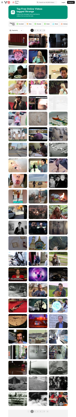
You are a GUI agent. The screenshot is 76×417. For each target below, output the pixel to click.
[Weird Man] (38, 72)
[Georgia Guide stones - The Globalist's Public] (58, 321)
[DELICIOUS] (17, 87)
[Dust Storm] (38, 368)
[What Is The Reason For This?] (38, 181)
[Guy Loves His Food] (17, 72)
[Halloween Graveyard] (38, 306)
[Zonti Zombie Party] (58, 181)
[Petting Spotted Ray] (58, 243)
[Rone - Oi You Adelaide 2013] (58, 134)
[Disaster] (37, 24)
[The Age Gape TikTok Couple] (17, 119)
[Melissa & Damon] (17, 243)
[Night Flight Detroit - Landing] (58, 274)
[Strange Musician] (58, 399)
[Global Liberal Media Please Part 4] (58, 337)
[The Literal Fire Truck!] (17, 212)
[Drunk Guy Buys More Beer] (58, 352)
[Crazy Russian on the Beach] (17, 165)
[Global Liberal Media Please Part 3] (58, 103)
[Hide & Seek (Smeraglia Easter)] (58, 41)
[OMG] (17, 103)
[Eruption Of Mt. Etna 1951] (38, 399)
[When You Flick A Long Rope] (17, 306)
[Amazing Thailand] (38, 243)
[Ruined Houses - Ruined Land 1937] (17, 383)
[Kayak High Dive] (58, 119)
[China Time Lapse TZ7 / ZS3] (17, 150)
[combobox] (15, 30)
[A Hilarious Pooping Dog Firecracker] (58, 197)
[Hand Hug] (38, 165)
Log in (63, 2)
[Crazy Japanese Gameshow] (38, 87)
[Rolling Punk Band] (58, 56)
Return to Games (17, 2)
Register (70, 2)
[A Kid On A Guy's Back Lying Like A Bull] (38, 197)
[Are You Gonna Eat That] (58, 290)
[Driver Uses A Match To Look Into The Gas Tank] (38, 352)
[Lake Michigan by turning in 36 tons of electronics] (38, 337)
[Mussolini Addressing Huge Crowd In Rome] (38, 383)
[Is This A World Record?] (58, 165)
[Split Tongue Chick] (17, 181)
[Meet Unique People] (17, 197)
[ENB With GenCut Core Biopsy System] (38, 103)
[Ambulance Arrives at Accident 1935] (17, 290)
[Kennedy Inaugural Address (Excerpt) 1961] (58, 383)
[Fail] (17, 41)
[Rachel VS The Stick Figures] (58, 306)
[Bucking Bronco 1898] (17, 399)
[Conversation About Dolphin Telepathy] (38, 56)
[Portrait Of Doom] (58, 259)
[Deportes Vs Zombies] (58, 87)
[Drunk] (47, 24)
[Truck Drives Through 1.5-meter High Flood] (17, 368)
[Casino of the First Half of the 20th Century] (58, 150)
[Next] (65, 23)
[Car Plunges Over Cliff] (58, 368)
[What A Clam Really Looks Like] (38, 119)
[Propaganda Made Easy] (17, 274)
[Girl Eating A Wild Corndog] (38, 290)
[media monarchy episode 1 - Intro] (17, 337)
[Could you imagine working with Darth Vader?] (38, 134)
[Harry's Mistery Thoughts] (17, 228)
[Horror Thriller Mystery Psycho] (17, 321)
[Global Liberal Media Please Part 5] (17, 352)
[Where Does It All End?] (38, 228)
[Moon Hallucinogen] (17, 259)
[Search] (37, 2)
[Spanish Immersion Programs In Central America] (38, 150)
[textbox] (15, 30)
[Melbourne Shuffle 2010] (58, 212)
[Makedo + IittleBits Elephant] (58, 72)
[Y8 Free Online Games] (7, 2)
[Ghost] (55, 24)
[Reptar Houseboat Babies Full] (58, 228)
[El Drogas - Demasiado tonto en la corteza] (17, 134)
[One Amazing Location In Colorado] (17, 56)
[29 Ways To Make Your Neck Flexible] (38, 259)
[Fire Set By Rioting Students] (38, 212)
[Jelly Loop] (38, 274)
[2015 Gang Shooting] (38, 321)
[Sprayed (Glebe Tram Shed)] (38, 41)
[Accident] (20, 24)
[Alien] (29, 24)
